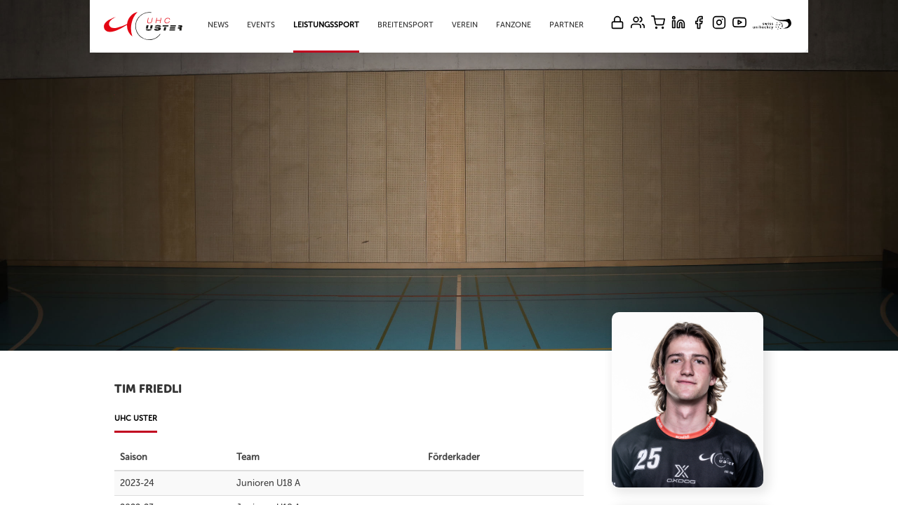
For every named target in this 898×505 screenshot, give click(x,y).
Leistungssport (326, 24)
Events (261, 24)
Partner (566, 24)
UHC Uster (135, 418)
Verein (465, 24)
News (218, 24)
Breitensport (405, 24)
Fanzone (513, 24)
